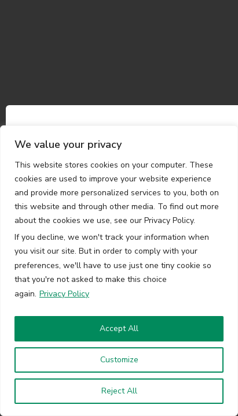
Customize (119, 359)
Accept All (119, 328)
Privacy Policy (64, 293)
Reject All (119, 390)
